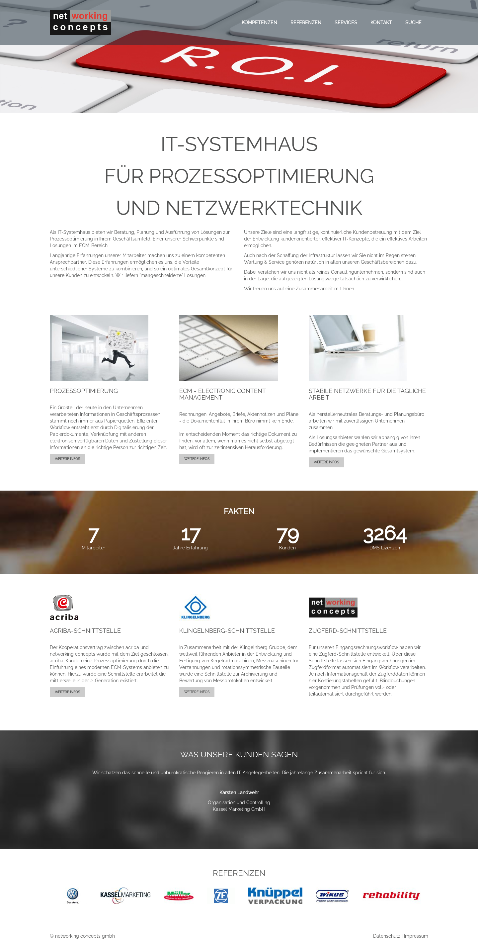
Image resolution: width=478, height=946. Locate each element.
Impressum (416, 936)
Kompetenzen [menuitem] (259, 22)
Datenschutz (387, 936)
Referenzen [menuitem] (305, 22)
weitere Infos (67, 459)
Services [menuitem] (346, 22)
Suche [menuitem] (413, 22)
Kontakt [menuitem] (381, 22)
